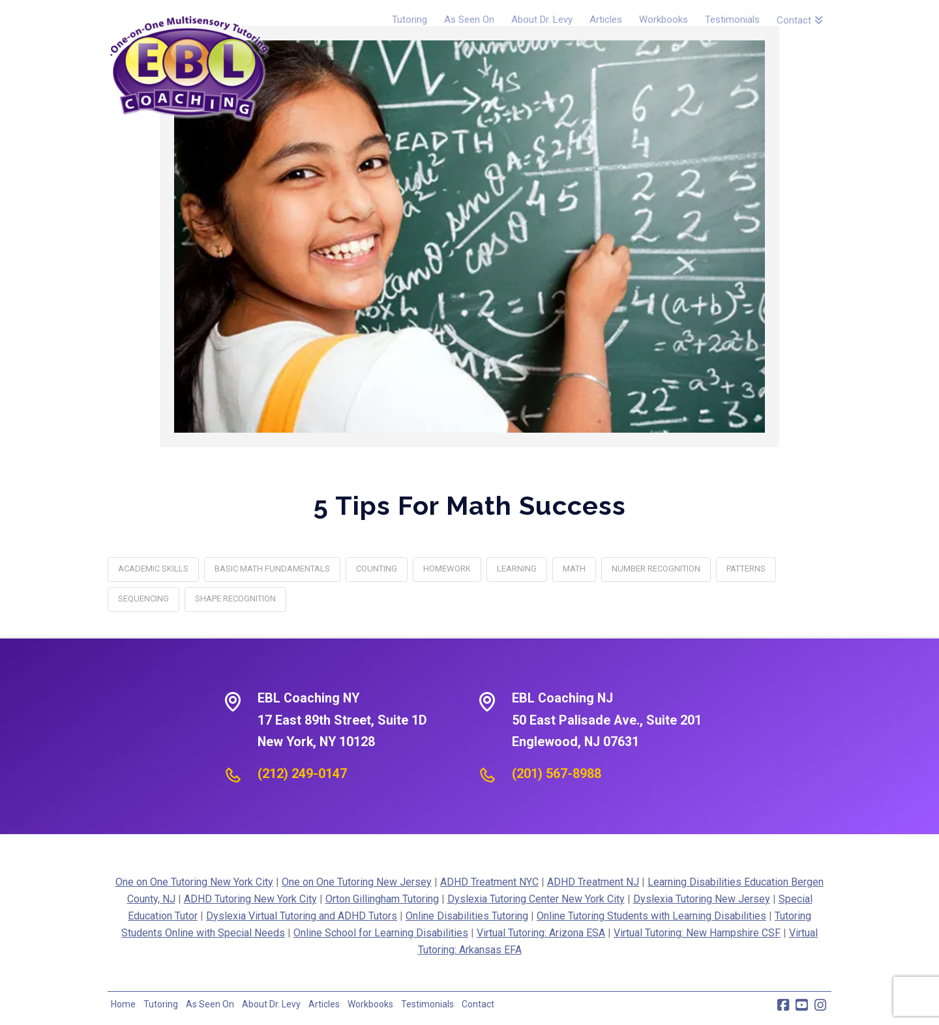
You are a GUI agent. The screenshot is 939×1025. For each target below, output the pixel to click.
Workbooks (370, 1004)
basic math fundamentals (272, 568)
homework (447, 568)
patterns (746, 568)
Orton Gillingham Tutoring (382, 899)
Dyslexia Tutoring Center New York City (536, 899)
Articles (324, 1004)
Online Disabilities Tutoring (467, 916)
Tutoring (160, 1004)
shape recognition (235, 598)
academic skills (153, 568)
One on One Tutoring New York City (194, 882)
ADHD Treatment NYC (489, 882)
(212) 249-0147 (302, 773)
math (574, 568)
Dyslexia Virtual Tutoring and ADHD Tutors (301, 916)
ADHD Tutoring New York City (250, 899)
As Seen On (210, 1004)
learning (517, 568)
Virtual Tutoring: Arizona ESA (541, 933)
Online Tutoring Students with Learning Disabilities (651, 916)
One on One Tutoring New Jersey (357, 882)
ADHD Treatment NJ (593, 882)
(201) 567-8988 (556, 773)
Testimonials (427, 1004)
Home (123, 1004)
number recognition (656, 568)
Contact (478, 1004)
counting (376, 568)
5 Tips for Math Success (470, 505)
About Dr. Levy (271, 1004)
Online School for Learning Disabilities (380, 933)
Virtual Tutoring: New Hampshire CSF (697, 933)
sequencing (143, 598)
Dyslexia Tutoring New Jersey (701, 899)
